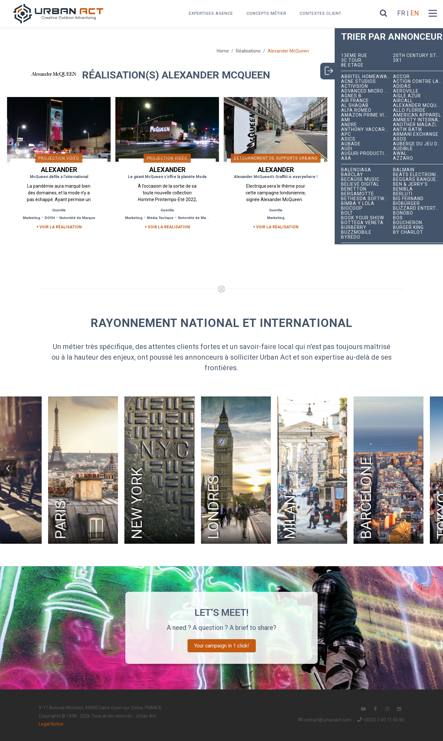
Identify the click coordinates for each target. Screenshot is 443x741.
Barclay (352, 174)
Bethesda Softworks (367, 198)
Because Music (360, 179)
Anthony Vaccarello (367, 129)
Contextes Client (320, 13)
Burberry (353, 227)
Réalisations (248, 50)
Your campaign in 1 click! (221, 646)
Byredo (350, 237)
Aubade (351, 144)
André (349, 124)
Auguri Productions (367, 153)
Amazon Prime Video (367, 115)
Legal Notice (51, 724)
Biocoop (352, 208)
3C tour (351, 60)
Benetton (353, 189)
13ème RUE (354, 55)
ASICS (348, 139)
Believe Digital (360, 184)
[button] (8, 468)
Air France (355, 100)
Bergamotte (357, 193)
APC (346, 134)
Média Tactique (160, 218)
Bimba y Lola (357, 203)
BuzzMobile (356, 232)
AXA (346, 158)
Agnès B (351, 96)
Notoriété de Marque (77, 218)
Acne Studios (358, 81)
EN (414, 13)
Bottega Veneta (362, 222)
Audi (346, 148)
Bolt (347, 213)
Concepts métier (266, 13)
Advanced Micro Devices (367, 91)
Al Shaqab (355, 105)
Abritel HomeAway (365, 76)
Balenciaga (356, 169)
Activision (354, 86)
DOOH (50, 218)
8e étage (352, 65)
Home (223, 50)
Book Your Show (362, 218)
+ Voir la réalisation (59, 227)
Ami (345, 120)
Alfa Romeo (356, 110)
